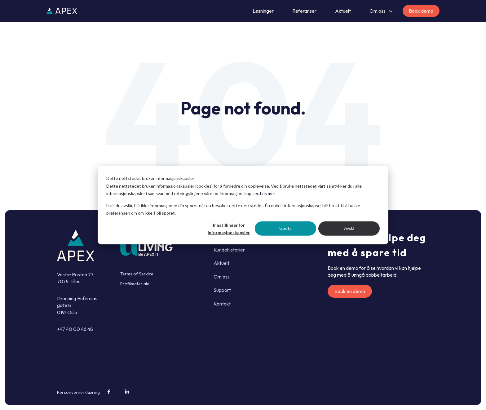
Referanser (304, 11)
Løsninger (263, 11)
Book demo (421, 11)
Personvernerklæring (78, 392)
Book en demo (349, 291)
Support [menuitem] (222, 290)
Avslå (349, 228)
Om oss (377, 11)
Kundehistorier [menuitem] (229, 250)
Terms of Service (136, 274)
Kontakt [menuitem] (222, 304)
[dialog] (243, 205)
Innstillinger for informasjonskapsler (229, 228)
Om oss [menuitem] (222, 277)
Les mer (267, 193)
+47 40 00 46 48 (75, 329)
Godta (285, 228)
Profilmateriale (134, 284)
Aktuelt (343, 11)
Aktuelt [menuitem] (221, 263)
